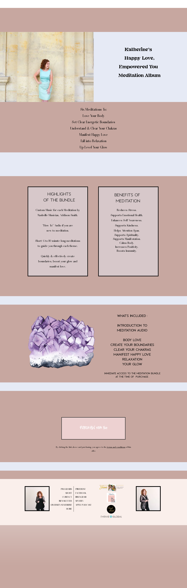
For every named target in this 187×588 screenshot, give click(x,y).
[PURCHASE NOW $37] (93, 428)
